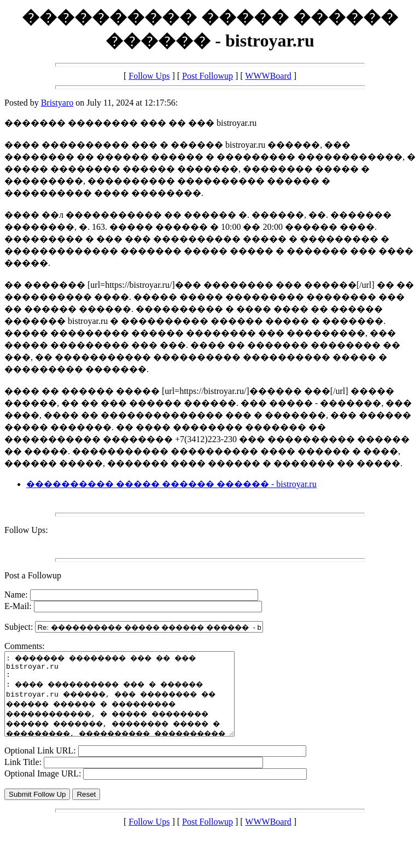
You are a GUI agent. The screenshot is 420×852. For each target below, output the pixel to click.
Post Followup (207, 75)
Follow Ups (149, 75)
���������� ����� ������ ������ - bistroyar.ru (171, 484)
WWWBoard (268, 75)
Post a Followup (32, 575)
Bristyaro (57, 102)
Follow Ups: (26, 530)
